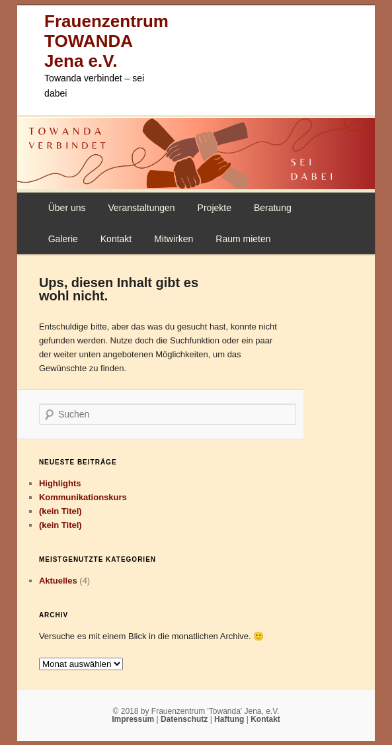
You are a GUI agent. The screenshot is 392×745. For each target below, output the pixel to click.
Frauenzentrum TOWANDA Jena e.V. (106, 41)
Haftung (230, 719)
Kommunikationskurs (83, 497)
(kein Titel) (60, 511)
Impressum (134, 719)
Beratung (273, 207)
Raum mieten (243, 239)
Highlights (60, 483)
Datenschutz (185, 719)
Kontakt (116, 239)
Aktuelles (58, 581)
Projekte (214, 207)
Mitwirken (173, 239)
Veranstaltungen (141, 207)
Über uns (67, 207)
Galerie (63, 239)
